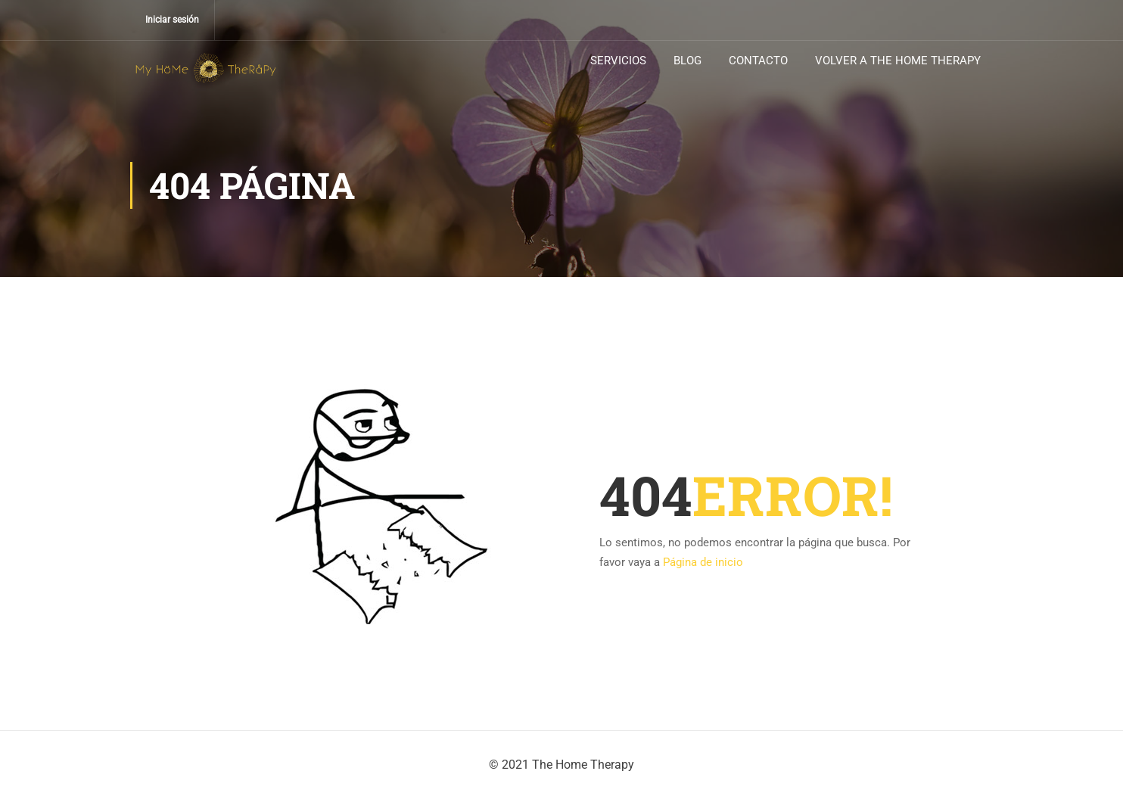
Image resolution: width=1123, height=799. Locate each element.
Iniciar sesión (172, 19)
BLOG (687, 60)
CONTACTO (758, 60)
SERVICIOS (618, 60)
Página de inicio (703, 562)
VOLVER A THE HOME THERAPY (898, 60)
